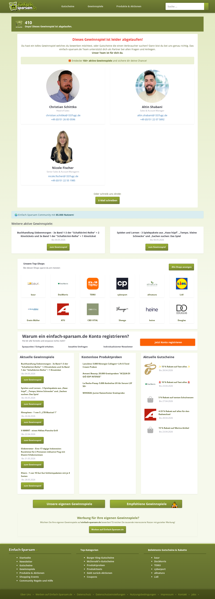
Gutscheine (67, 6)
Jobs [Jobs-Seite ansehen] (193, 594)
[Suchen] (206, 6)
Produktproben (96, 565)
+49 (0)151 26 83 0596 (63, 119)
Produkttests (94, 569)
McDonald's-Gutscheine (100, 561)
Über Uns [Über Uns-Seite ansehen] (25, 594)
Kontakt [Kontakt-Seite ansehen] (182, 594)
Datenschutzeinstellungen (110, 594)
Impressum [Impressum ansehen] (167, 594)
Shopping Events (29, 576)
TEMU (157, 565)
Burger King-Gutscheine (100, 557)
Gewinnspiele (95, 6)
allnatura (159, 573)
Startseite (25, 557)
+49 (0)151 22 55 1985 (63, 180)
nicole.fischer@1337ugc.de (63, 176)
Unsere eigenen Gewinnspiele (69, 504)
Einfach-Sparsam (23, 549)
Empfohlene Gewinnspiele (154, 505)
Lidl (156, 576)
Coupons (92, 576)
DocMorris (160, 561)
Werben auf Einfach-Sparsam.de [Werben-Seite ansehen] (54, 594)
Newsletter (25, 561)
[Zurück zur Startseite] (48, 4)
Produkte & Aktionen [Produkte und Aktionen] (128, 6)
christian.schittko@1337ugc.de (63, 115)
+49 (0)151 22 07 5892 (152, 119)
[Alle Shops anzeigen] (181, 267)
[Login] (154, 4)
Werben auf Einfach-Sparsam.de (107, 529)
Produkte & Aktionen (31, 573)
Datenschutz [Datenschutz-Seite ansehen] (84, 594)
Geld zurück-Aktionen (99, 573)
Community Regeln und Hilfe (36, 580)
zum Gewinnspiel (58, 247)
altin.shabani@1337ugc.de (152, 115)
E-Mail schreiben (107, 200)
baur (157, 557)
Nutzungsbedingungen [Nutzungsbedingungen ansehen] (143, 594)
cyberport (160, 569)
